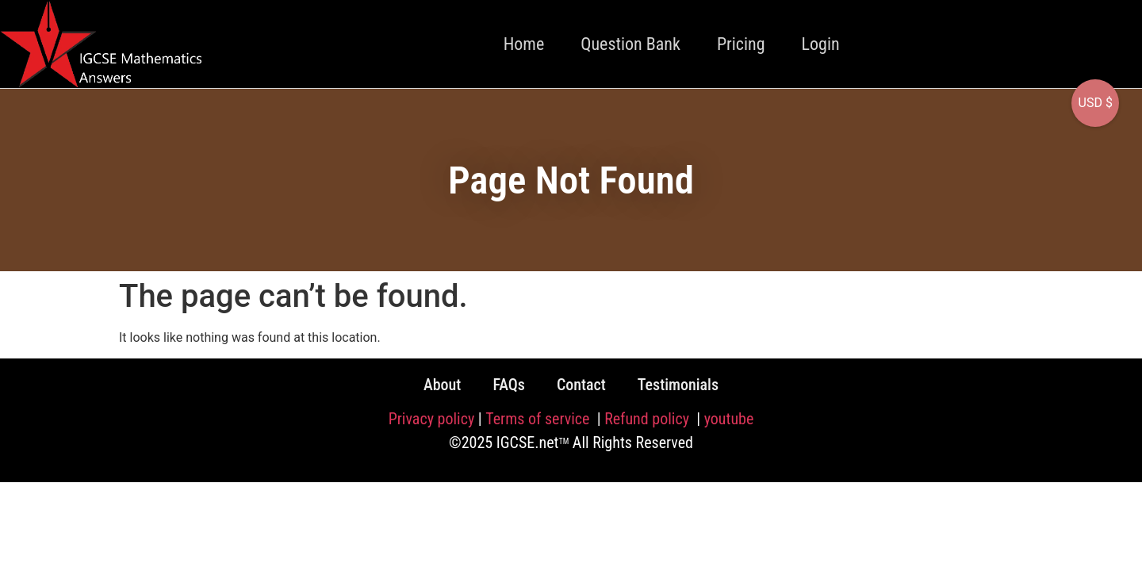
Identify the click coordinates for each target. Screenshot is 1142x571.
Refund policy (648, 418)
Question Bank (630, 44)
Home (524, 44)
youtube (729, 418)
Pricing (741, 44)
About (442, 384)
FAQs (508, 384)
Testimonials (678, 384)
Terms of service (539, 418)
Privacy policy (432, 418)
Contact (581, 384)
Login (821, 44)
